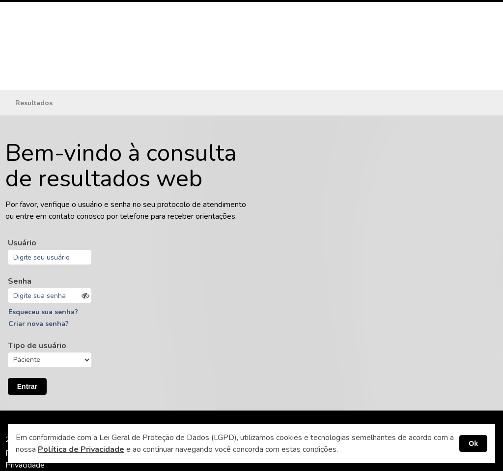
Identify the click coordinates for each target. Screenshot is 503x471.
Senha (19, 281)
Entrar (27, 386)
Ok (473, 443)
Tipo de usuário (37, 345)
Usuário (22, 242)
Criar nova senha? (38, 323)
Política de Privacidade (81, 449)
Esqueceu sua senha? (43, 312)
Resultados (34, 103)
